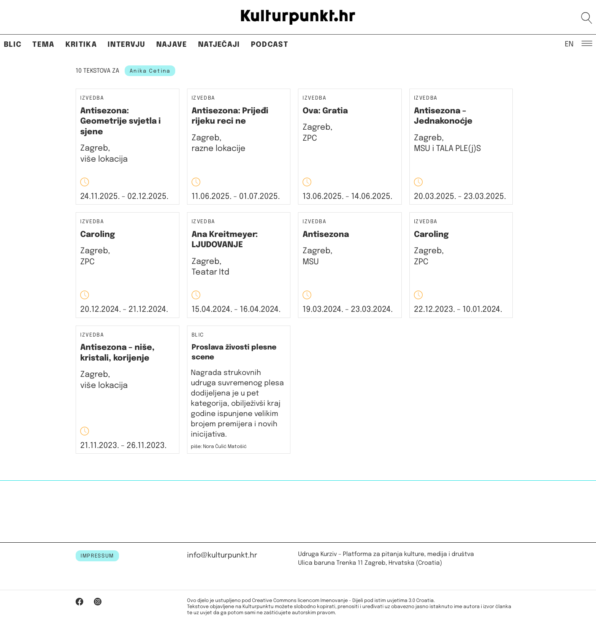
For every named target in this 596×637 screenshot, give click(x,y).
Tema (43, 44)
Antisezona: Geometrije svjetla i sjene (120, 121)
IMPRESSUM (97, 556)
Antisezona (326, 234)
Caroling (97, 234)
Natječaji (219, 44)
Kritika (81, 44)
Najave (171, 44)
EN (569, 44)
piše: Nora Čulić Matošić (219, 446)
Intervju (127, 44)
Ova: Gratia (325, 111)
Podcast (269, 44)
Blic (13, 44)
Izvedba (92, 98)
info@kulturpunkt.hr (222, 555)
